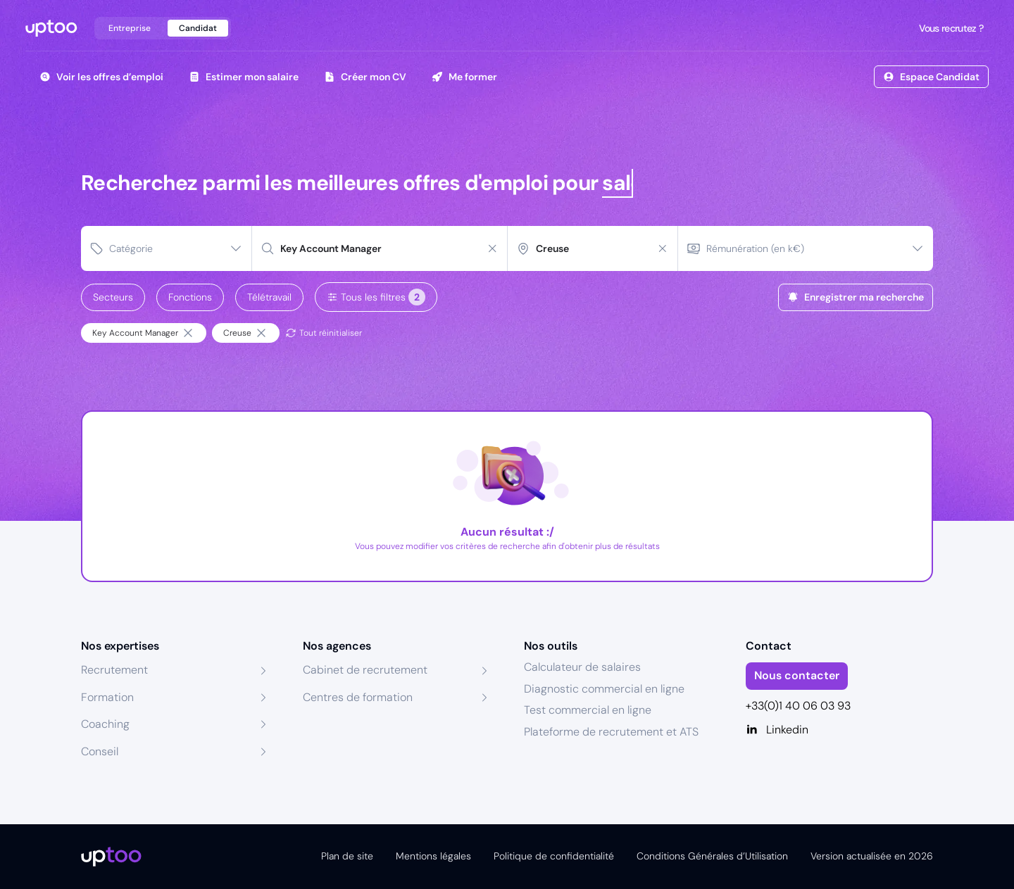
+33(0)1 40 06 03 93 (798, 705)
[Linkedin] (840, 730)
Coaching (105, 724)
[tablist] (162, 28)
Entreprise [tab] (129, 28)
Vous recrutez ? (950, 28)
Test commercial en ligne (587, 709)
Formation (107, 697)
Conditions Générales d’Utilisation (712, 856)
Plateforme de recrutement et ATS (611, 731)
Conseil (99, 751)
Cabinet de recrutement (365, 669)
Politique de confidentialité (554, 856)
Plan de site (347, 856)
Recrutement (114, 669)
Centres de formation (358, 697)
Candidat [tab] (198, 28)
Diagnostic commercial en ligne (604, 688)
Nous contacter (796, 675)
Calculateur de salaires (582, 667)
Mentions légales (433, 856)
